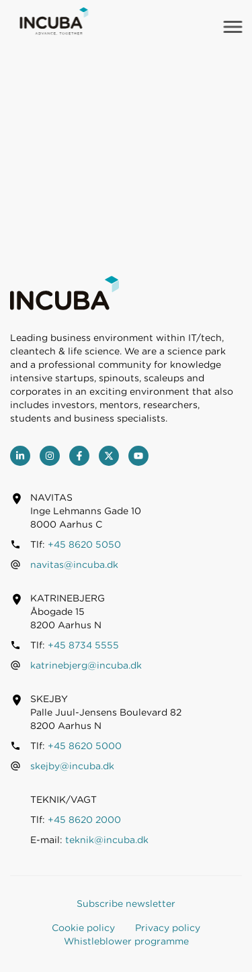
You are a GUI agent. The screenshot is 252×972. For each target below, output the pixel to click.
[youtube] (138, 456)
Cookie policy (83, 927)
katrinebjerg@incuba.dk (86, 665)
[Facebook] (79, 456)
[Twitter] (109, 456)
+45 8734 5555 (83, 645)
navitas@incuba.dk (74, 564)
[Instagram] (50, 456)
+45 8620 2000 (84, 819)
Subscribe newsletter (126, 903)
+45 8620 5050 (84, 544)
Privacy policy (167, 927)
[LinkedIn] (20, 456)
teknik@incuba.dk (107, 839)
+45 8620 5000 (85, 745)
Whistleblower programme (126, 941)
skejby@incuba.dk (72, 766)
